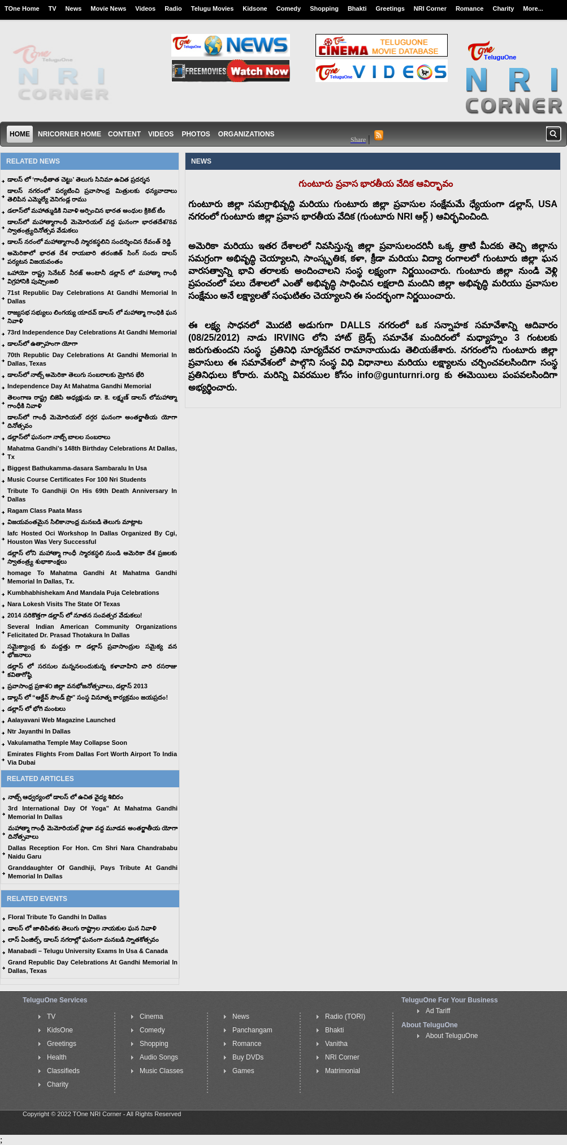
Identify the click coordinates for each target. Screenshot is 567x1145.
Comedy (288, 8)
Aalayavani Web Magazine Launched (61, 720)
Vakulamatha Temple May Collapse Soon (67, 742)
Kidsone (255, 8)
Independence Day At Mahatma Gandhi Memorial (79, 386)
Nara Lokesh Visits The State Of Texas (63, 604)
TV (53, 8)
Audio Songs (159, 1057)
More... (533, 8)
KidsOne (60, 1030)
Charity (503, 8)
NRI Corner (430, 8)
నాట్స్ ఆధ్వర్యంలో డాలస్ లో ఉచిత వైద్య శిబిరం (65, 797)
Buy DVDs (247, 1057)
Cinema (151, 1016)
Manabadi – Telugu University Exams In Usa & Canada (88, 950)
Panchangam (252, 1030)
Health (57, 1057)
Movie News (108, 8)
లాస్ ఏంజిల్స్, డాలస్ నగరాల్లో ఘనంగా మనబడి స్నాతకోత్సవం (83, 939)
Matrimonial (342, 1071)
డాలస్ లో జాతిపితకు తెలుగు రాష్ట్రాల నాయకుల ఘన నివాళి (82, 928)
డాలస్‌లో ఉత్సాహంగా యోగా (42, 343)
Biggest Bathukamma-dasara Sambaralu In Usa (77, 468)
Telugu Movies (212, 8)
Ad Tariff (438, 1011)
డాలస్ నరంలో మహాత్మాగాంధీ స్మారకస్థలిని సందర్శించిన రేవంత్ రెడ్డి (89, 241)
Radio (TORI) (345, 1016)
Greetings (390, 8)
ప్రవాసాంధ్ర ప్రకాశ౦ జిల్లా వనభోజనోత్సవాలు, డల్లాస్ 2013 (77, 686)
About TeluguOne (452, 1036)
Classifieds (63, 1071)
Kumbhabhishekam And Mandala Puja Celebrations (83, 592)
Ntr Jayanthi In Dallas (39, 731)
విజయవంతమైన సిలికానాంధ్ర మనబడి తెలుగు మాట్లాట (74, 521)
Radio (173, 8)
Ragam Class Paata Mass (44, 510)
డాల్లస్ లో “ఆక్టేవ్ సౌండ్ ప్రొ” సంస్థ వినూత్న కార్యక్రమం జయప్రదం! (87, 697)
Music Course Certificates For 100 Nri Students (76, 479)
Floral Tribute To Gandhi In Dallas (57, 917)
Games (243, 1071)
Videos (145, 8)
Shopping (324, 8)
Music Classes (161, 1071)
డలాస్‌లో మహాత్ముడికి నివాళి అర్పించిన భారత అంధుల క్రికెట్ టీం (86, 210)
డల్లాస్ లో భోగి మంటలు (36, 708)
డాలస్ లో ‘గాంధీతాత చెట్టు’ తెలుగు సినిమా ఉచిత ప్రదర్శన (78, 179)
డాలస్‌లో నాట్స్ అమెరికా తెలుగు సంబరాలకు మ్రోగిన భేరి (75, 374)
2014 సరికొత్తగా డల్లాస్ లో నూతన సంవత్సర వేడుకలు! (74, 615)
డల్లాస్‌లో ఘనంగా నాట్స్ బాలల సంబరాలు (58, 437)
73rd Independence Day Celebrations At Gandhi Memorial (92, 332)
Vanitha (336, 1044)
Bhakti (357, 8)
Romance (470, 8)
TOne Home (22, 8)
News (74, 8)
